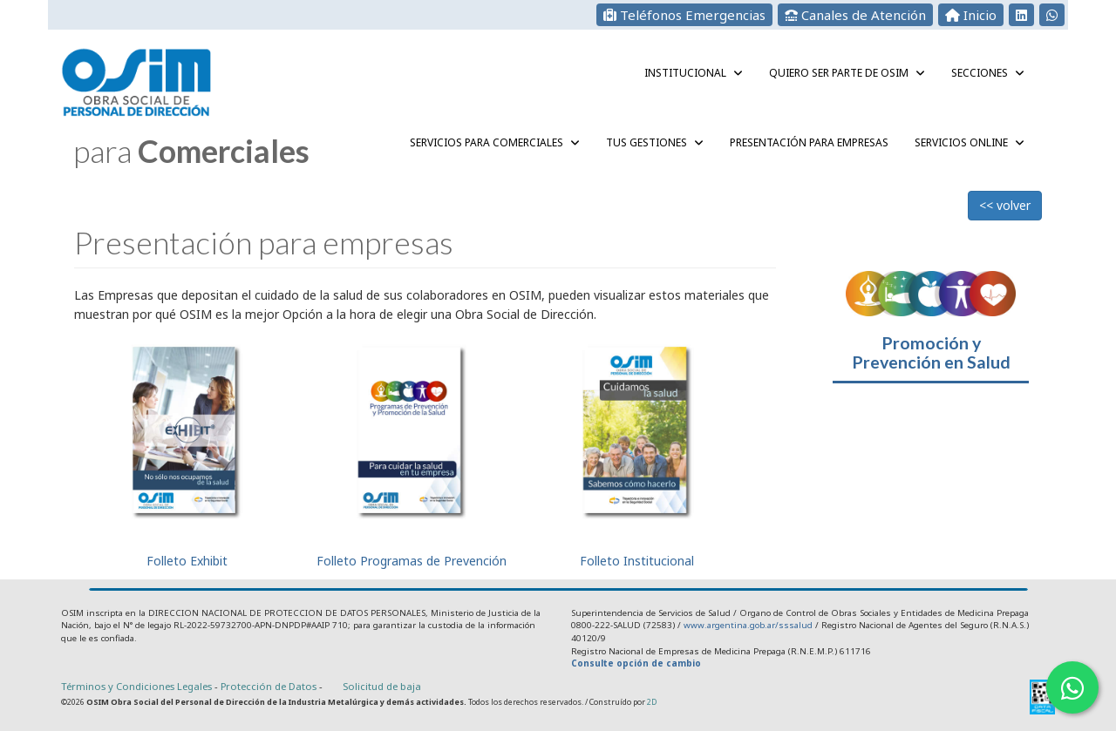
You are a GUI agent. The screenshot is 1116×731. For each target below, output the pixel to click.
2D (652, 701)
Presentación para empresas (809, 142)
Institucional (693, 72)
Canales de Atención (855, 15)
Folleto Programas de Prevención (411, 450)
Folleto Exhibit (186, 450)
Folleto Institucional (637, 450)
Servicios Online (969, 142)
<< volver (1005, 205)
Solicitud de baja (382, 686)
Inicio (971, 15)
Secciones (987, 72)
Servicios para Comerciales (495, 142)
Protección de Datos (270, 686)
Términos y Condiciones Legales (136, 686)
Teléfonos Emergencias (684, 15)
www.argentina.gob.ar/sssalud (748, 625)
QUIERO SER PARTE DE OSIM (847, 72)
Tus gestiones (655, 142)
